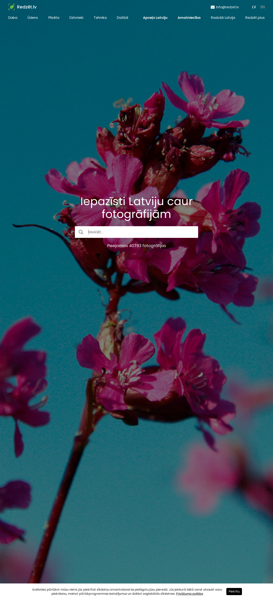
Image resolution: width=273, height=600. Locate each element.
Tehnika (100, 17)
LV (254, 7)
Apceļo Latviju (155, 17)
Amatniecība (189, 17)
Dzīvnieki (76, 17)
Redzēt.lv (27, 7)
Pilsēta (53, 17)
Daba (12, 17)
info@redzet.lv (227, 7)
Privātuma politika (189, 594)
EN (263, 7)
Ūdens (32, 17)
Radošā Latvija (223, 17)
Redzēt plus (255, 17)
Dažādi (122, 17)
